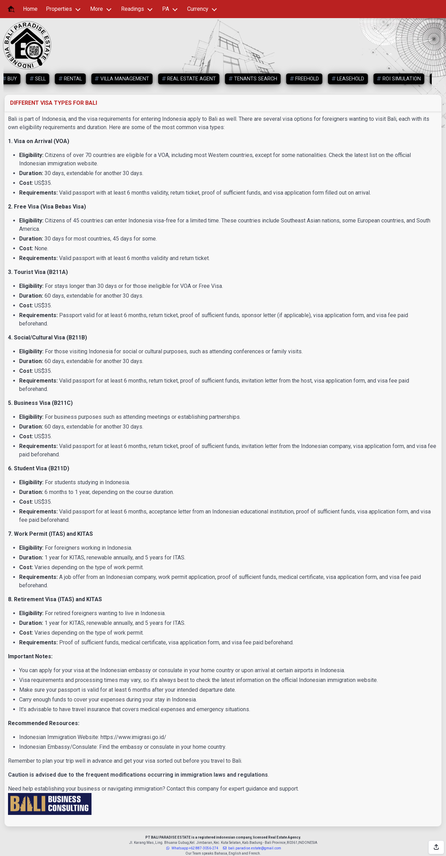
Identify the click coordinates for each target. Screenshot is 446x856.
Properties (59, 9)
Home (30, 9)
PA (165, 9)
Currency (197, 9)
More (96, 9)
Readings (132, 9)
